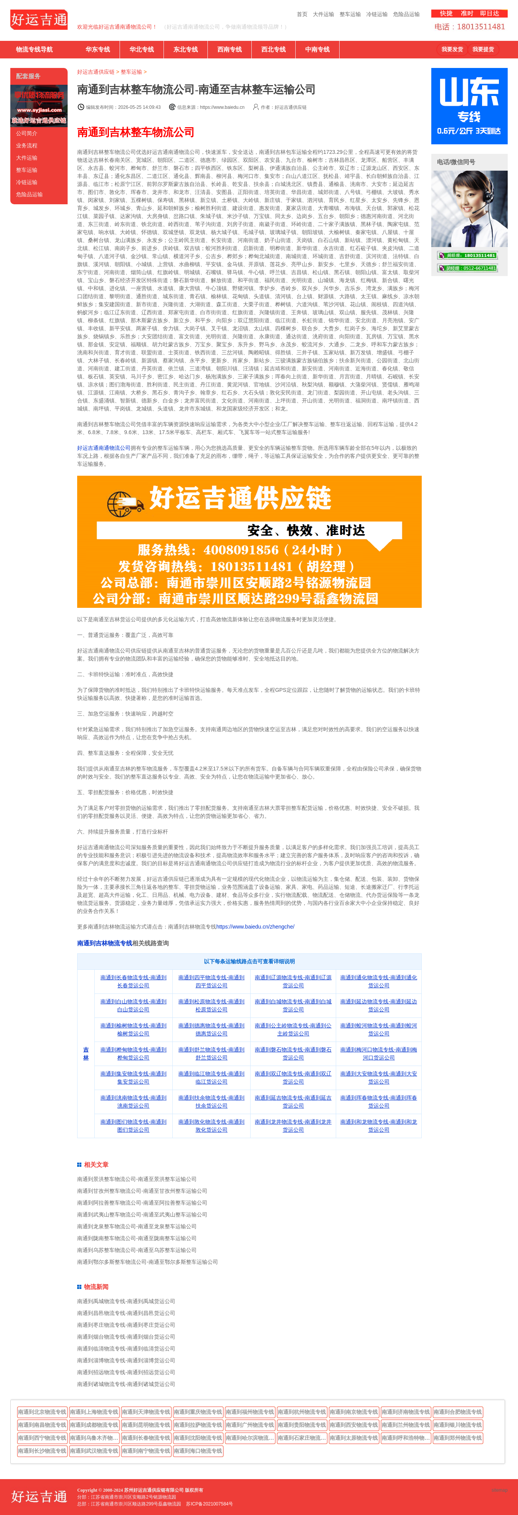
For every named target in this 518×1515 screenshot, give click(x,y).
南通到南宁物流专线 (146, 1451)
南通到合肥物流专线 (458, 1412)
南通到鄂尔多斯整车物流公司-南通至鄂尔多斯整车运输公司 (147, 1262)
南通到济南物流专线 (406, 1412)
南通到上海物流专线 (94, 1412)
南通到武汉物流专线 (94, 1451)
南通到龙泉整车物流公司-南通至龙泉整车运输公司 (137, 1226)
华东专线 (98, 49)
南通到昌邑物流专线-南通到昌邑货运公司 (126, 1313)
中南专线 (317, 49)
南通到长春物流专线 (146, 1438)
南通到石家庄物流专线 (302, 1438)
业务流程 (26, 145)
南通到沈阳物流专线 (198, 1438)
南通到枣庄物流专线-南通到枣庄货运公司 (126, 1325)
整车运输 (350, 14)
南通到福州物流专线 (250, 1412)
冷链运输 (377, 14)
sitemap (500, 1490)
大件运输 (323, 14)
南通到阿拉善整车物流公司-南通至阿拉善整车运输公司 (142, 1203)
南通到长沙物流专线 (42, 1451)
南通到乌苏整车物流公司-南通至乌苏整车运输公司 (137, 1250)
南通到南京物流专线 (354, 1412)
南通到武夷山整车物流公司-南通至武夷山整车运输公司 (142, 1214)
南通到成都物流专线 (94, 1425)
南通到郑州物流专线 (458, 1438)
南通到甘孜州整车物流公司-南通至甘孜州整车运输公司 (142, 1191)
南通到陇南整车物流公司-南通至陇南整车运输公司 (137, 1238)
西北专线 (273, 49)
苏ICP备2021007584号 (209, 1504)
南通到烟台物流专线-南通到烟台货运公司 (126, 1337)
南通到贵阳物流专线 (302, 1425)
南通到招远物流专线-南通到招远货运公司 (126, 1372)
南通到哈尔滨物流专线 (250, 1438)
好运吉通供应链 (96, 72)
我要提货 (483, 49)
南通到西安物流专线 (354, 1425)
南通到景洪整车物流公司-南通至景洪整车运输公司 (137, 1179)
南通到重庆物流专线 (198, 1412)
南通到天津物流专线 (146, 1412)
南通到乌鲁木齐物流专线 (95, 1438)
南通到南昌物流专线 (42, 1425)
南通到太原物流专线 (354, 1438)
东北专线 (185, 49)
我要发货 (452, 49)
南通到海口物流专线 (198, 1451)
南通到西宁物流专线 (42, 1438)
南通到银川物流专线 (458, 1425)
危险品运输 (406, 14)
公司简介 (26, 133)
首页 (302, 14)
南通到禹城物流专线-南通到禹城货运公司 (126, 1301)
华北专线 (142, 49)
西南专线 (229, 49)
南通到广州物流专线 (250, 1425)
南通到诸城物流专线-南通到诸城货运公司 (126, 1384)
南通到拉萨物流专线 (198, 1425)
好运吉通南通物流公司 (104, 448)
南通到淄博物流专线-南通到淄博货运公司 (126, 1360)
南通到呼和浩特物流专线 (406, 1438)
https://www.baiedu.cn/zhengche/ (255, 927)
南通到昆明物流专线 (146, 1425)
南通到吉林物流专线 (104, 943)
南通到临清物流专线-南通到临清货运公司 (126, 1348)
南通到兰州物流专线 (406, 1425)
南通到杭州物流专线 (302, 1412)
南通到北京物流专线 (42, 1412)
